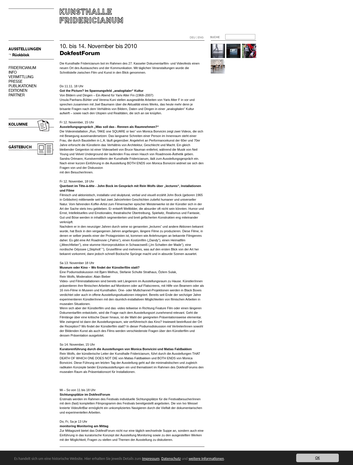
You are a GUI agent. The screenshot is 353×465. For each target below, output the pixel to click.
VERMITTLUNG (21, 77)
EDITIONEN (18, 90)
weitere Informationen (206, 458)
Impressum (150, 458)
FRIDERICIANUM (22, 68)
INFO (13, 72)
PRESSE (15, 81)
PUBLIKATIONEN (22, 86)
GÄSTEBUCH (20, 147)
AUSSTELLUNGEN (25, 49)
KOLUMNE (18, 124)
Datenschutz (171, 458)
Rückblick (20, 55)
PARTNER (17, 95)
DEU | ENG (197, 37)
